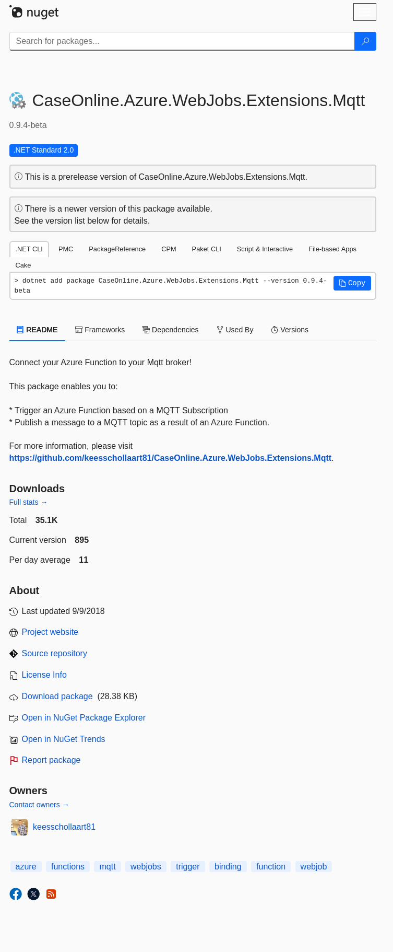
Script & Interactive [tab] (265, 249)
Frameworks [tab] (100, 329)
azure (26, 866)
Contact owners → (39, 804)
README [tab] (37, 329)
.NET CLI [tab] (29, 249)
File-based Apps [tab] (332, 249)
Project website (50, 632)
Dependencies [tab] (170, 329)
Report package (51, 760)
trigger (187, 866)
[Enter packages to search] (182, 41)
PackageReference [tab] (117, 249)
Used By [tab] (235, 329)
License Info (44, 674)
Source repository (54, 653)
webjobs (145, 866)
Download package (57, 696)
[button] (352, 283)
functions (68, 866)
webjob (314, 866)
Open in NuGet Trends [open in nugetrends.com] (63, 739)
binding (228, 866)
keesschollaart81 (64, 826)
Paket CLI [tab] (206, 249)
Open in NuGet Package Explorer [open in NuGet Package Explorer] (84, 717)
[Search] (365, 41)
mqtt (107, 866)
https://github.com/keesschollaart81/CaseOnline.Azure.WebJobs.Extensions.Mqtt (170, 458)
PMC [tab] (65, 249)
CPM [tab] (168, 249)
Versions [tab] (289, 329)
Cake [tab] (23, 265)
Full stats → (28, 502)
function (270, 866)
